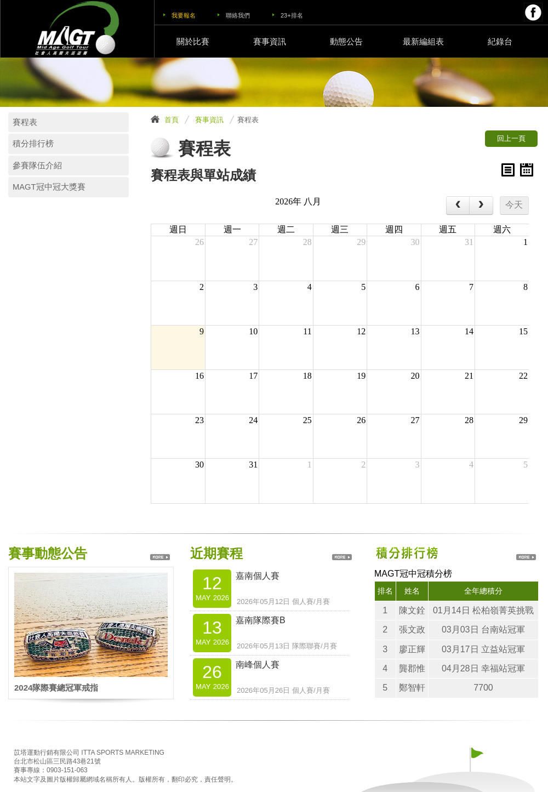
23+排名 (292, 15)
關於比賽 (192, 41)
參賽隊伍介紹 (37, 165)
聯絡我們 (238, 15)
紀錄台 (500, 41)
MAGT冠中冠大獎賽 (49, 187)
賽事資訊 (269, 41)
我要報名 (184, 15)
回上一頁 (511, 138)
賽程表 (25, 122)
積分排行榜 (33, 143)
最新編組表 (423, 41)
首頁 (171, 120)
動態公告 (346, 41)
